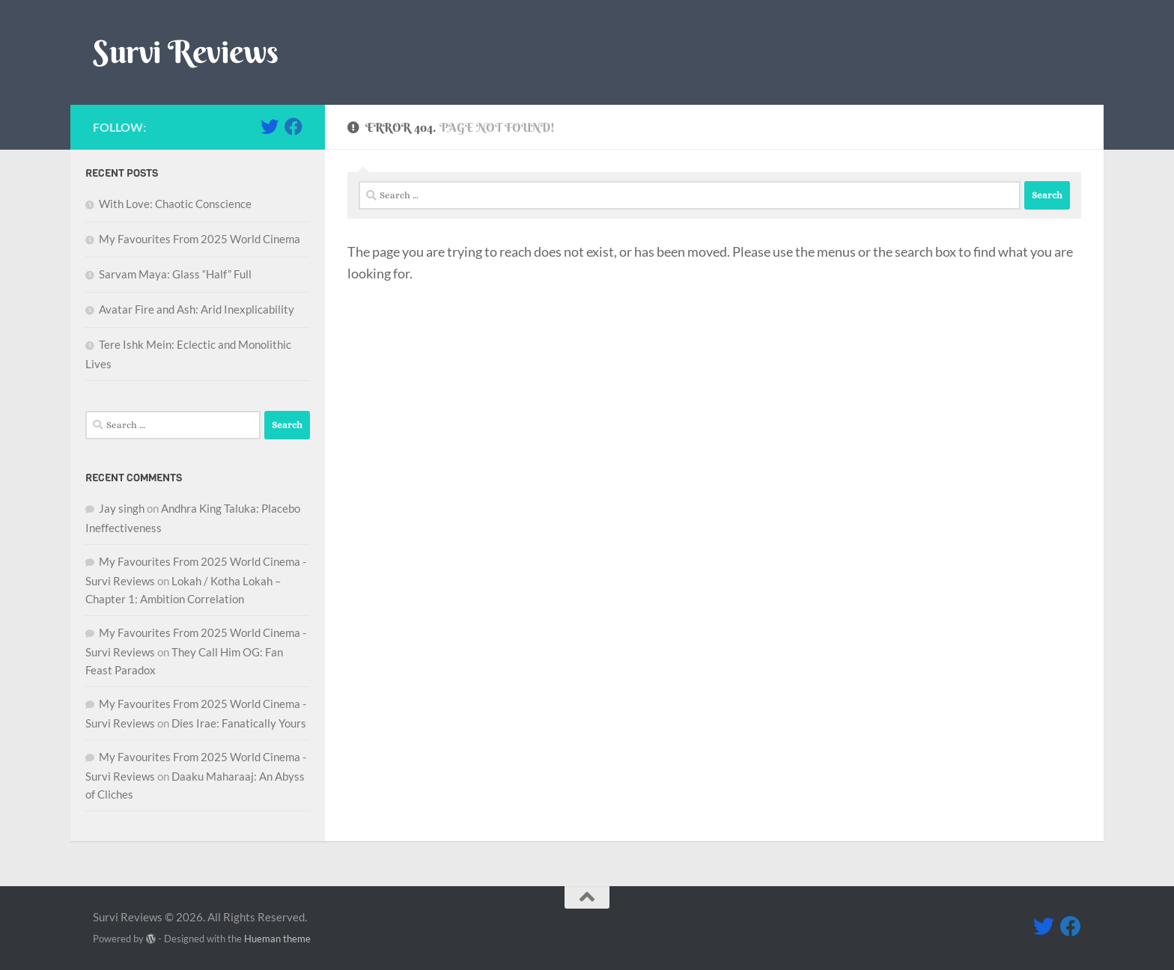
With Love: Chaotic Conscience (175, 203)
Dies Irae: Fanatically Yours (238, 723)
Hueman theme (277, 939)
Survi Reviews (186, 51)
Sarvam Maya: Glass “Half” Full (175, 274)
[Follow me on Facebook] (293, 126)
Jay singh (122, 508)
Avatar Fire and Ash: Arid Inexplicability (196, 309)
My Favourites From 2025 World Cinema (199, 238)
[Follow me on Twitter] (270, 126)
